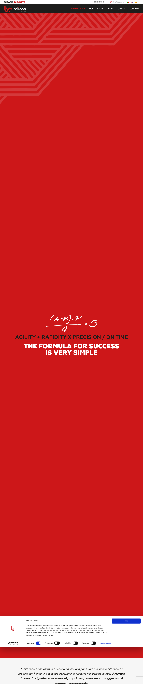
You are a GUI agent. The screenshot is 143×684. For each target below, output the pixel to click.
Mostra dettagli (105, 680)
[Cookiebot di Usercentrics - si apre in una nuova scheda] (13, 680)
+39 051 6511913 (98, 2)
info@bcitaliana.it (119, 2)
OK (126, 658)
